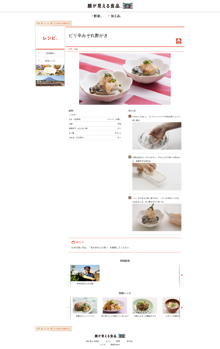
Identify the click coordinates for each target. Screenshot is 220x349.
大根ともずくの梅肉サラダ (145, 316)
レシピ (47, 23)
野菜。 (119, 341)
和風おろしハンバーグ (85, 316)
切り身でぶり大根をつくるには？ (115, 316)
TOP (38, 23)
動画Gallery (115, 345)
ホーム (108, 341)
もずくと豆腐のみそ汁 (175, 316)
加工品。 (130, 341)
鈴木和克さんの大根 (85, 284)
